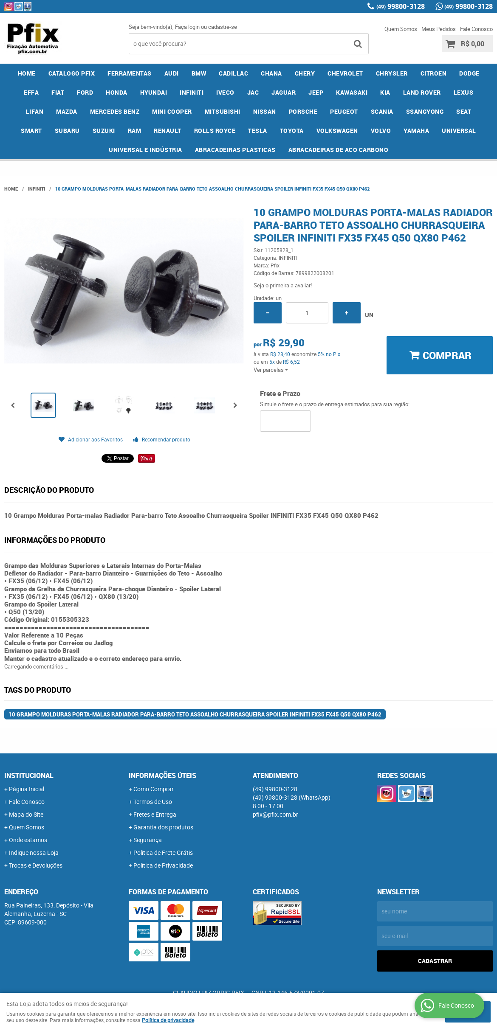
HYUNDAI (153, 92)
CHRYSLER (392, 73)
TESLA (257, 130)
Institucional (29, 775)
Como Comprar (153, 789)
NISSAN (264, 111)
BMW (199, 73)
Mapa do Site (26, 814)
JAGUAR (283, 92)
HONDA (116, 92)
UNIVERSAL (459, 130)
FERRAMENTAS (129, 73)
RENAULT (167, 130)
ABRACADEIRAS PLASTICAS (235, 150)
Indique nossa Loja (34, 852)
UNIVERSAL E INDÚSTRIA (145, 150)
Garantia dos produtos (163, 827)
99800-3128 (400, 6)
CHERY (305, 73)
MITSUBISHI (222, 111)
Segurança (147, 840)
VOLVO (381, 130)
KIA (385, 92)
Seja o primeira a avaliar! (283, 285)
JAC (253, 92)
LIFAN (35, 111)
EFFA (31, 92)
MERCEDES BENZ (115, 111)
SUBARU (67, 130)
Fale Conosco (476, 29)
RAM (134, 130)
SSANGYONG (425, 111)
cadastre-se (222, 27)
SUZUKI (104, 130)
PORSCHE (303, 111)
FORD (85, 92)
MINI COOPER (172, 111)
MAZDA (66, 111)
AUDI (171, 73)
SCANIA (382, 111)
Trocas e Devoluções (35, 865)
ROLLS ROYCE (215, 130)
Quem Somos (400, 29)
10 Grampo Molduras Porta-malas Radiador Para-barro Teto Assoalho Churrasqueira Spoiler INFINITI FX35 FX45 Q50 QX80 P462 (194, 714)
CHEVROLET (345, 73)
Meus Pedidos (438, 29)
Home (27, 73)
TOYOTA (292, 130)
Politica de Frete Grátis (163, 852)
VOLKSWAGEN (337, 130)
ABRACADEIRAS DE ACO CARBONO (338, 150)
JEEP (315, 92)
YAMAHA (416, 130)
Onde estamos (28, 840)
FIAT (57, 92)
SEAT (463, 111)
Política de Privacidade (163, 865)
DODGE (469, 73)
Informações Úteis (162, 775)
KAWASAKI (351, 92)
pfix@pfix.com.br (275, 814)
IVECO (225, 92)
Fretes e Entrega (154, 814)
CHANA (271, 73)
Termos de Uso (152, 802)
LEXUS (464, 92)
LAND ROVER (422, 92)
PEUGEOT (344, 111)
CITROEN (434, 73)
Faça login (187, 27)
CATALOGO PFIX (71, 73)
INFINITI (191, 92)
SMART (31, 130)
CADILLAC (233, 73)
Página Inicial (26, 789)
